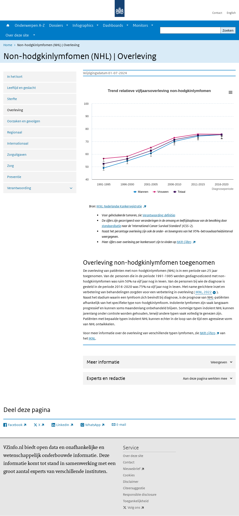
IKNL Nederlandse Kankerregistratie (121, 206)
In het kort (14, 76)
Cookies (129, 475)
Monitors (140, 25)
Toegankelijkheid (136, 501)
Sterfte (12, 99)
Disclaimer (130, 481)
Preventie (14, 177)
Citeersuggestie (134, 488)
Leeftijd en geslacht (21, 88)
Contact (217, 13)
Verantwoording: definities (159, 215)
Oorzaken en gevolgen (23, 121)
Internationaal (17, 143)
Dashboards (113, 25)
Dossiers (56, 25)
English (231, 13)
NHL (210, 297)
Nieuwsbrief (143, 468)
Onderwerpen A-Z (30, 25)
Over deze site (133, 456)
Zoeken (228, 30)
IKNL (92, 338)
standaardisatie (111, 226)
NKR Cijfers (186, 242)
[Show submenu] (67, 25)
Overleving (27, 109)
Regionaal (14, 132)
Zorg (10, 166)
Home (7, 25)
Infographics (83, 25)
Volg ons (146, 507)
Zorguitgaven (17, 154)
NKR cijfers (209, 333)
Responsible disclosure (139, 494)
